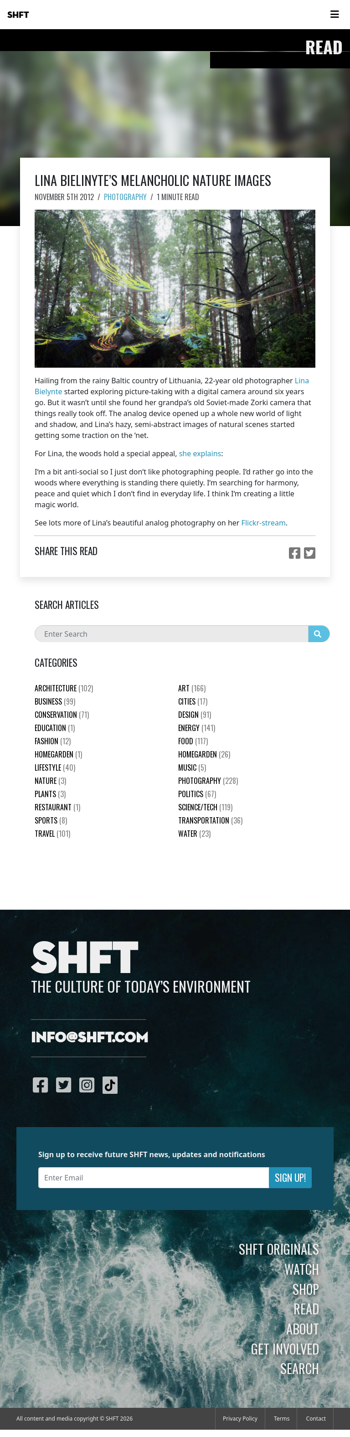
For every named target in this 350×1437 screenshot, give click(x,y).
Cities (192, 701)
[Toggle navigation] (334, 14)
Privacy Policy (240, 1418)
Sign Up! (290, 1177)
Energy (196, 727)
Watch (301, 1268)
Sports (51, 820)
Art (192, 688)
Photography (125, 196)
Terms (282, 1418)
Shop (306, 1288)
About (302, 1328)
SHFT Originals (279, 1248)
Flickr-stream (264, 523)
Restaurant (57, 807)
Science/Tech (205, 807)
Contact (316, 1418)
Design (194, 714)
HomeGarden (58, 754)
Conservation (62, 714)
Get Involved (285, 1348)
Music (192, 767)
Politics (197, 793)
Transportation (210, 820)
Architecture (64, 688)
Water (194, 833)
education (55, 727)
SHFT (18, 15)
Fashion (53, 741)
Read (306, 1308)
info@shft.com (89, 1038)
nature (50, 780)
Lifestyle (55, 767)
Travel (52, 833)
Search (299, 1368)
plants (50, 793)
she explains (200, 453)
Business (55, 701)
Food (193, 741)
